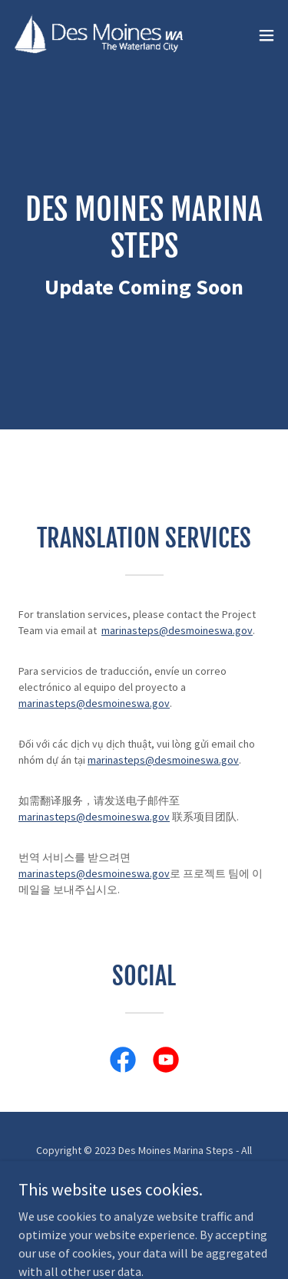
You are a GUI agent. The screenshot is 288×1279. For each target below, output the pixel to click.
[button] (266, 35)
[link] (98, 35)
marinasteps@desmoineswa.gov (177, 630)
